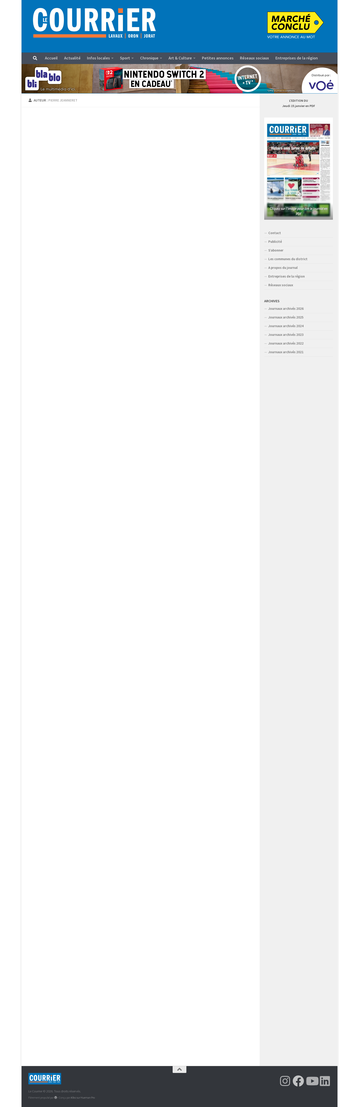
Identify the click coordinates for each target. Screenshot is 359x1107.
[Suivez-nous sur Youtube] (311, 1081)
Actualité (72, 58)
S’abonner (275, 250)
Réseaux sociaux (254, 58)
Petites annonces (218, 58)
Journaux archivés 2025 (286, 317)
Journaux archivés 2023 (286, 334)
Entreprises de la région (296, 58)
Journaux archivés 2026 (286, 308)
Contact (274, 233)
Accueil (51, 58)
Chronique (149, 58)
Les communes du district (287, 259)
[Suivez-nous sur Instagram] (285, 1081)
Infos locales (98, 58)
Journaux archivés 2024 (286, 326)
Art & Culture (180, 58)
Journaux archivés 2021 (286, 352)
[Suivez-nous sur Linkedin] (325, 1081)
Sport (125, 58)
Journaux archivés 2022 (286, 343)
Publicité (275, 241)
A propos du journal (283, 267)
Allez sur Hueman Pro (83, 1097)
